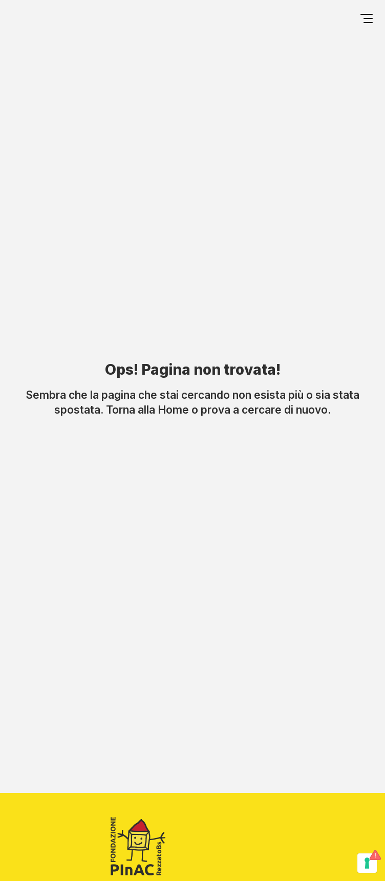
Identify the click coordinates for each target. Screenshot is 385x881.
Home (173, 409)
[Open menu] (366, 20)
